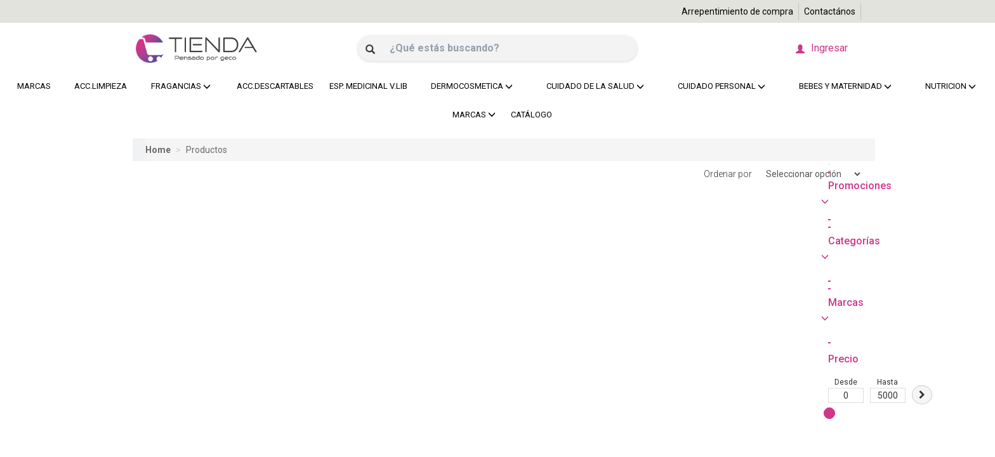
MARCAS (34, 86)
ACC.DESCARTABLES (272, 86)
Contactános (829, 11)
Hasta (192, 272)
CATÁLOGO (531, 114)
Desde (150, 272)
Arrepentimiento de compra (737, 11)
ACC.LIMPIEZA (98, 86)
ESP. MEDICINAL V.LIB (365, 86)
